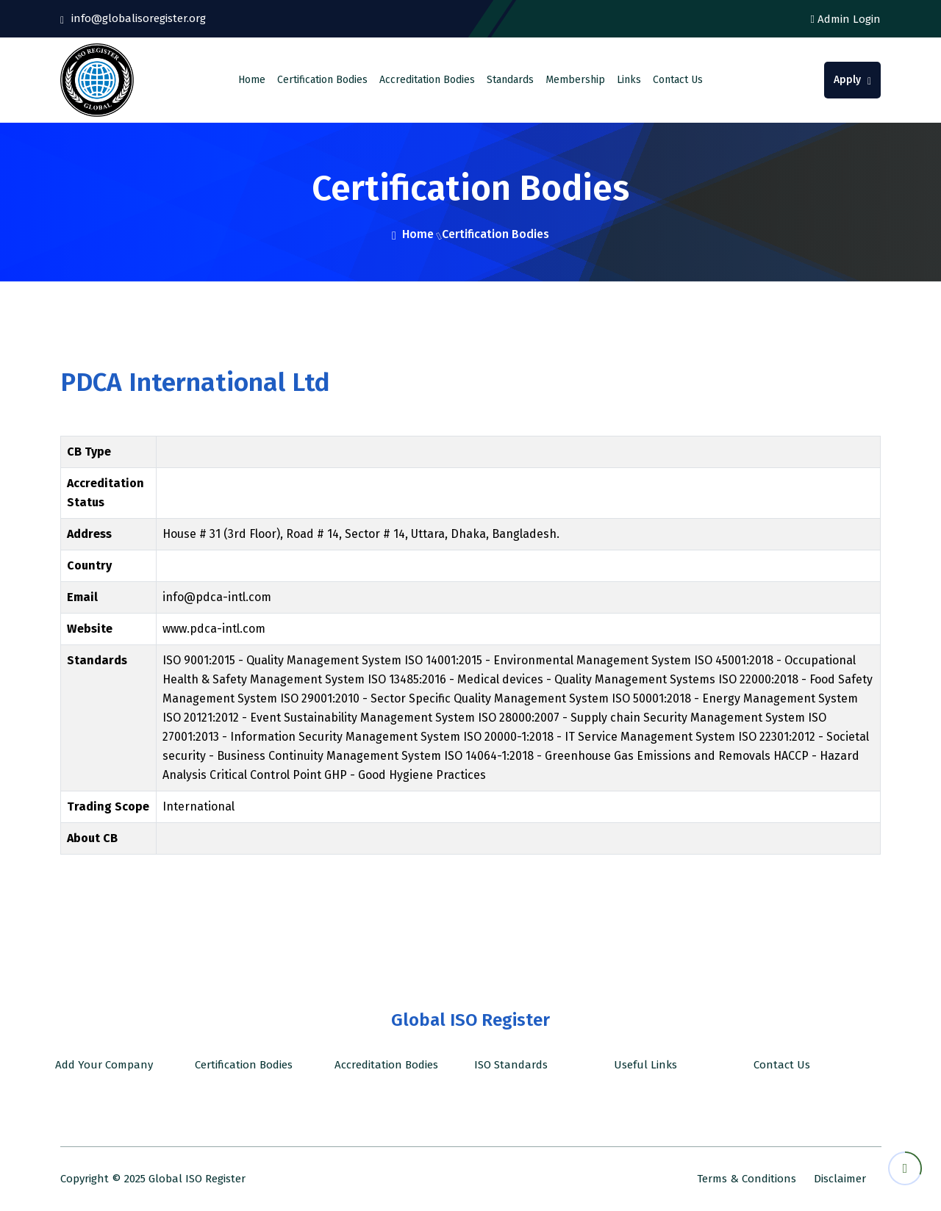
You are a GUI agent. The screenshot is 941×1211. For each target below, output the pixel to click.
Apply (852, 79)
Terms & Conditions (746, 1178)
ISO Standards (508, 1064)
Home (251, 79)
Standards (510, 79)
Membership (575, 79)
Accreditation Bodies (427, 79)
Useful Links (642, 1064)
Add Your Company (101, 1064)
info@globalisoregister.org (137, 18)
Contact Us (678, 79)
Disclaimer (840, 1178)
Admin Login (846, 19)
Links (629, 79)
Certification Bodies (322, 79)
